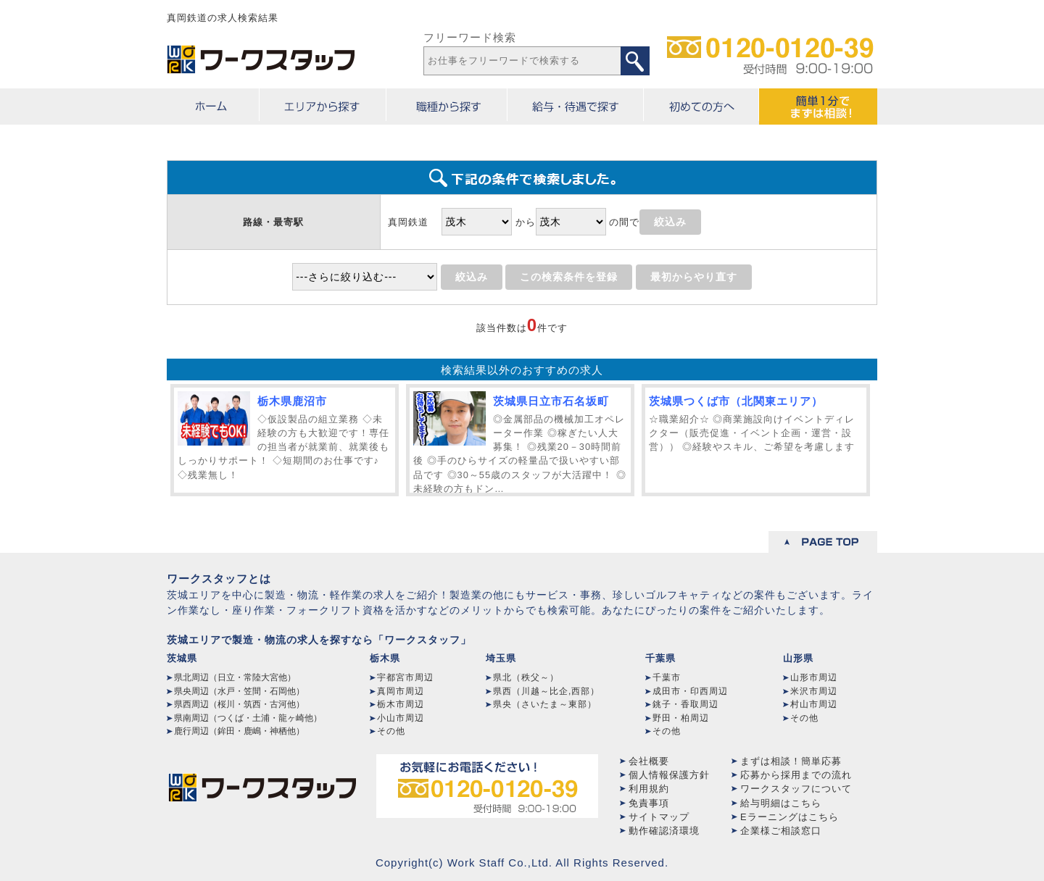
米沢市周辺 (813, 691)
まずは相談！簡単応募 (791, 761)
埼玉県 (501, 658)
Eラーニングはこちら (789, 816)
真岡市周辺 (400, 691)
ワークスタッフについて (796, 788)
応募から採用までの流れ (796, 774)
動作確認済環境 (664, 830)
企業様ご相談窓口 (780, 830)
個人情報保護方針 (669, 774)
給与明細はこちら (780, 803)
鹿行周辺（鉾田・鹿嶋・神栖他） (239, 731)
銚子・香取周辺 (685, 704)
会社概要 (649, 761)
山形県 (798, 658)
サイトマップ (659, 816)
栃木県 (385, 658)
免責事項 (649, 803)
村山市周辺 (813, 704)
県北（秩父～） (526, 677)
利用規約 (649, 788)
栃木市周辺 (400, 704)
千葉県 (660, 658)
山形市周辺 (813, 677)
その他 (391, 731)
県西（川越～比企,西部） (546, 691)
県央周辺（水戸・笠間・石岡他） (239, 691)
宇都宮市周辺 (405, 677)
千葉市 (666, 677)
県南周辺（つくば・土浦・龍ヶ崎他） (248, 718)
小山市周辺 (400, 718)
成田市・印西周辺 (690, 691)
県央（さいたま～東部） (545, 704)
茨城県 (182, 658)
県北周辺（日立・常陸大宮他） (235, 677)
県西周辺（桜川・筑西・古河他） (239, 704)
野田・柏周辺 (680, 718)
